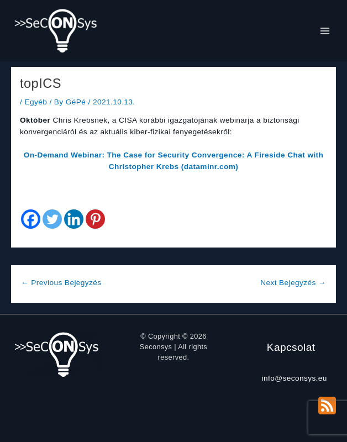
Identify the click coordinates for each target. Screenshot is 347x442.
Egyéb (35, 102)
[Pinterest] (95, 219)
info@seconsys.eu (294, 378)
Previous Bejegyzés (61, 282)
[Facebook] (30, 219)
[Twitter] (52, 219)
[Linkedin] (73, 219)
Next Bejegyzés (293, 282)
